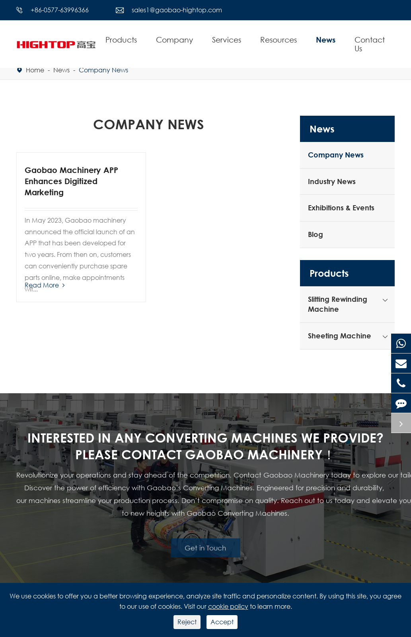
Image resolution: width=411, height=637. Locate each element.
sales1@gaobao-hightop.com (177, 10)
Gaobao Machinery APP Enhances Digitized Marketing (71, 181)
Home (35, 70)
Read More (44, 285)
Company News (103, 70)
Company (174, 39)
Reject (187, 622)
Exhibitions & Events (341, 207)
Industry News (332, 181)
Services (226, 39)
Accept (222, 622)
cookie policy (228, 606)
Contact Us (370, 44)
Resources (278, 39)
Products (121, 39)
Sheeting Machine (339, 335)
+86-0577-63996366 (60, 10)
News (325, 39)
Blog (315, 234)
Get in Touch (205, 546)
